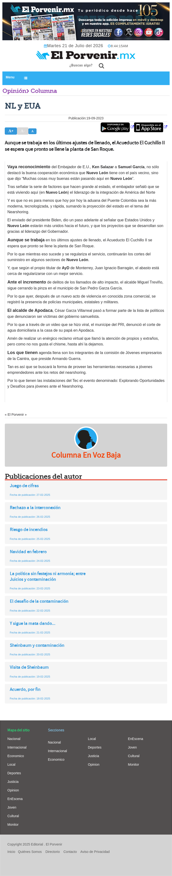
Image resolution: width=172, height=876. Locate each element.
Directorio (53, 852)
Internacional (16, 747)
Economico (15, 756)
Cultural (13, 816)
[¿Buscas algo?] (101, 65)
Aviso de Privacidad (95, 852)
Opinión (14, 91)
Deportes (14, 773)
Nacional (13, 739)
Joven (11, 807)
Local (11, 764)
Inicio (11, 852)
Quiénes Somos (30, 852)
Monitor (13, 824)
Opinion (13, 790)
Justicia (13, 782)
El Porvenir (54, 844)
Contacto (70, 852)
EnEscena (15, 799)
